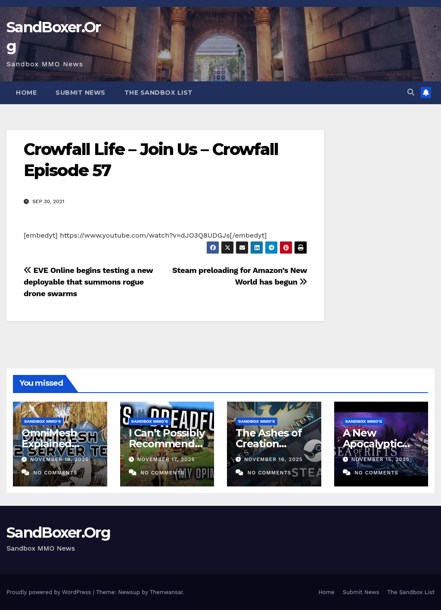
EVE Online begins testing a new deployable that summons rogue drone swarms (88, 282)
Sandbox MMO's (42, 421)
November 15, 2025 (380, 459)
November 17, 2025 (166, 459)
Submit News (81, 92)
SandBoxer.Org (58, 532)
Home (26, 92)
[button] (410, 92)
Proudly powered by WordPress (49, 592)
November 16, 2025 (273, 459)
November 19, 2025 (59, 459)
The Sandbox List (158, 92)
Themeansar (166, 592)
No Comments (55, 473)
